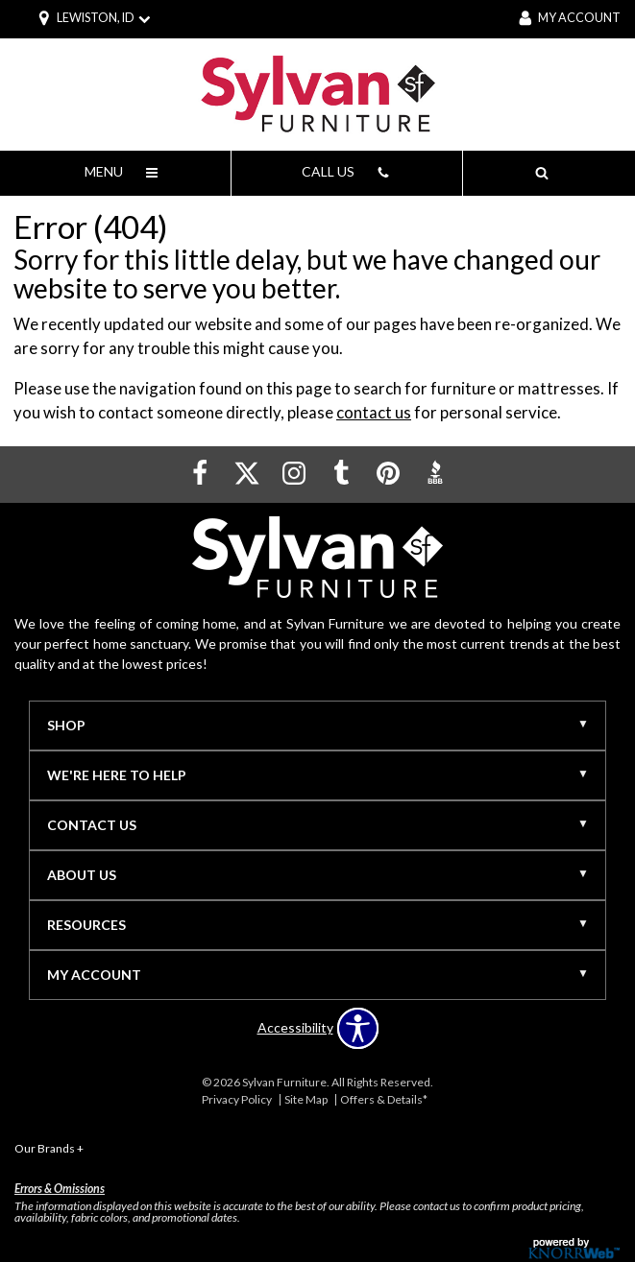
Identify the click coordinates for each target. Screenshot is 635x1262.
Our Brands (49, 1148)
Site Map (306, 1099)
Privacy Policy (237, 1099)
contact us (373, 412)
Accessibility (295, 1028)
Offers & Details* (383, 1099)
